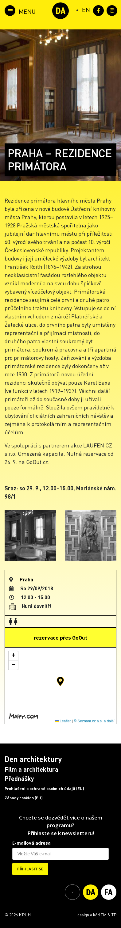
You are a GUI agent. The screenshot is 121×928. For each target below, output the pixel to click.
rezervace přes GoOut (60, 637)
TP (113, 914)
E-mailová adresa (31, 843)
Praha (26, 579)
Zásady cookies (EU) (24, 797)
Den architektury (33, 759)
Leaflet (63, 721)
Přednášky (19, 778)
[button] (60, 681)
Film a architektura (31, 769)
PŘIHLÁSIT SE (30, 869)
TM (104, 914)
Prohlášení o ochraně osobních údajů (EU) (44, 788)
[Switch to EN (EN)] (86, 9)
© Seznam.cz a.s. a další (94, 721)
